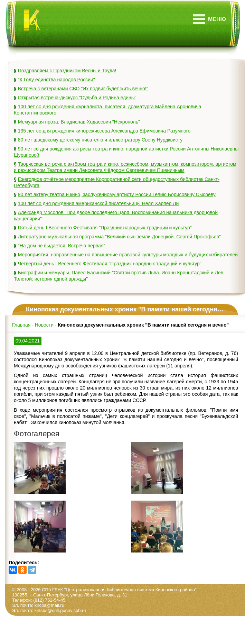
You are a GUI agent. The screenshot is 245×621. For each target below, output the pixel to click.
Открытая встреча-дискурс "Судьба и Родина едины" (77, 97)
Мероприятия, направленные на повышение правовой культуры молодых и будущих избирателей (128, 254)
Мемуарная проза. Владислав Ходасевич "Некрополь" (79, 122)
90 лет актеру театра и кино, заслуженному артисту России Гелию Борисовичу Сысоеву (117, 194)
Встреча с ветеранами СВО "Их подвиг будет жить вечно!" (83, 88)
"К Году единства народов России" (56, 79)
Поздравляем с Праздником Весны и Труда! (67, 70)
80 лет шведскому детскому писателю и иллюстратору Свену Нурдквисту (100, 140)
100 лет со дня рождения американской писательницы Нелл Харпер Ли (98, 203)
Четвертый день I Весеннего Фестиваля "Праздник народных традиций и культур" (109, 263)
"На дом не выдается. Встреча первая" (61, 245)
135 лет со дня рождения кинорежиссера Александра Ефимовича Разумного (104, 131)
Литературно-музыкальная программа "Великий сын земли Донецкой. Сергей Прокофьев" (119, 236)
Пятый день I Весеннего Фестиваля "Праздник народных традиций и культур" (105, 227)
